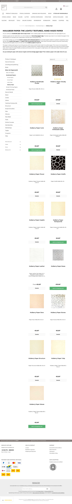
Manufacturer (13, 141)
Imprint (51, 445)
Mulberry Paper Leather (37, 266)
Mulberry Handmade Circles (37, 82)
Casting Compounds (11, 103)
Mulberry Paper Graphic (37, 220)
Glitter (7, 100)
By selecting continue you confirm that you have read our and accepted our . (37, 492)
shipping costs (30, 499)
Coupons (7, 133)
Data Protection (52, 449)
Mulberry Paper (10, 84)
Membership (9, 125)
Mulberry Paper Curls (37, 128)
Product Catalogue (10, 59)
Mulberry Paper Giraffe (58, 174)
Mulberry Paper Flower (36, 174)
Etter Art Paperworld (11, 70)
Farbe (13, 144)
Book (6, 67)
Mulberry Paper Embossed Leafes (58, 128)
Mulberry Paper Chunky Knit (58, 82)
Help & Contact (30, 445)
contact (27, 447)
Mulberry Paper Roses (58, 266)
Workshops (8, 127)
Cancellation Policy (53, 453)
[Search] (46, 7)
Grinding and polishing (11, 64)
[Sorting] (58, 59)
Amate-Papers (10, 77)
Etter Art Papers (10, 72)
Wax (6, 111)
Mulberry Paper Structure (37, 358)
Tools (6, 119)
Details (58, 103)
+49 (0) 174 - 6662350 (7, 450)
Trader (7, 130)
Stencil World (9, 92)
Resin (6, 95)
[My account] (56, 8)
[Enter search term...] (29, 7)
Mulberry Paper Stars (37, 312)
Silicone (7, 114)
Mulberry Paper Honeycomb (58, 220)
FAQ (6, 136)
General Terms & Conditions (55, 447)
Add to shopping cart (36, 103)
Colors (7, 97)
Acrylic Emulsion (10, 108)
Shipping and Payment (30, 451)
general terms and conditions (58, 492)
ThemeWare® (46, 500)
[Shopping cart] (60, 8)
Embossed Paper (10, 89)
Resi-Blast (8, 117)
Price (13, 147)
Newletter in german (30, 449)
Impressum (51, 451)
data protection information (38, 492)
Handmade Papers (11, 75)
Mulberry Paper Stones (58, 312)
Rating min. (13, 149)
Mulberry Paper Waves (37, 404)
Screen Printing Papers (12, 87)
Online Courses (9, 122)
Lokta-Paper (9, 82)
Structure (8, 106)
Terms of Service (48, 491)
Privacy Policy (40, 491)
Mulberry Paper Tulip (58, 358)
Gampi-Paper (10, 79)
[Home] (4, 13)
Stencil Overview (10, 62)
